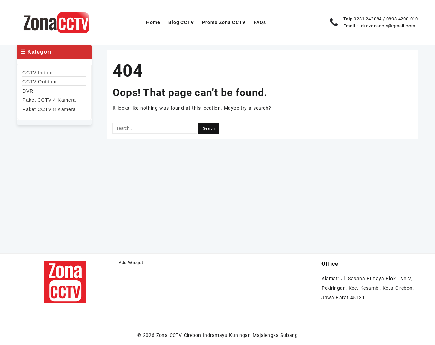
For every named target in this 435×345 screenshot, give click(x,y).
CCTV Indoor (37, 72)
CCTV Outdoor (39, 81)
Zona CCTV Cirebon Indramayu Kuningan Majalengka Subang (227, 335)
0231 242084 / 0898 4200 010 (386, 18)
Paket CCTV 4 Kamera (49, 100)
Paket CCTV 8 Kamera (49, 109)
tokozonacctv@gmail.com (387, 25)
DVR (27, 91)
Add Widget (131, 262)
